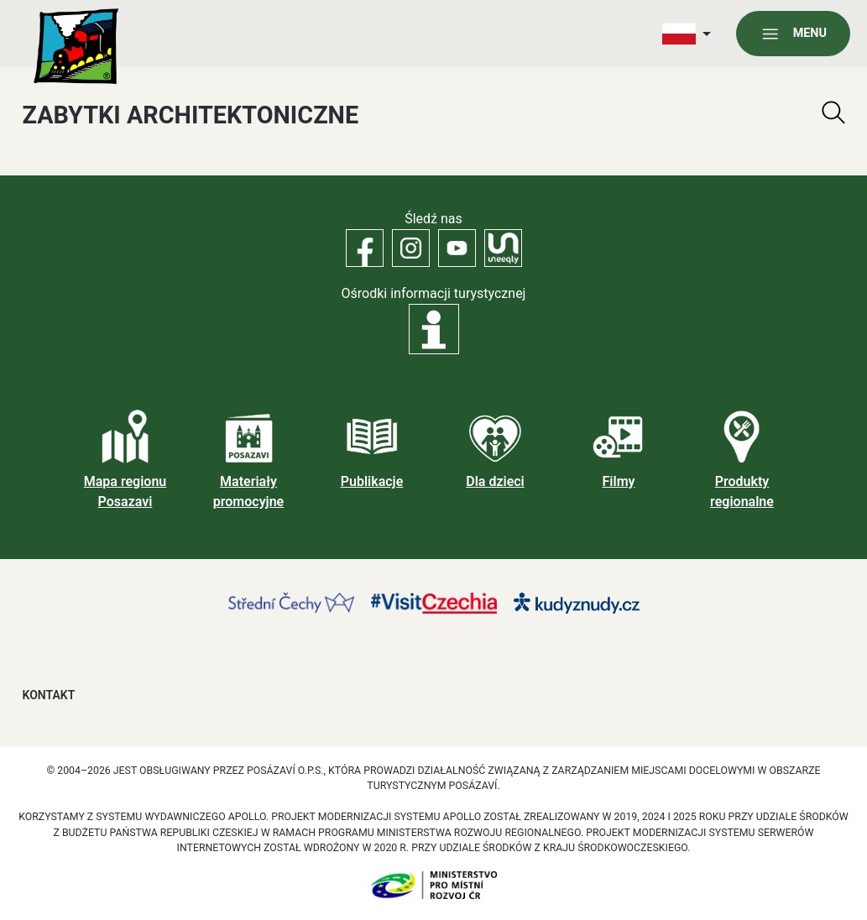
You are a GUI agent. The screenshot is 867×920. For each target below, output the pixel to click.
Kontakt (49, 695)
